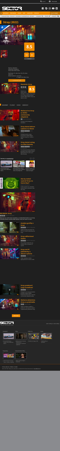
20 (18, 294)
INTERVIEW (18, 16)
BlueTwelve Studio (15, 70)
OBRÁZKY (25, 105)
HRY (24, 13)
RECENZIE (13, 13)
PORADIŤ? (54, 16)
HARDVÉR (29, 13)
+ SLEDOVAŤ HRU (16, 80)
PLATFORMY (54, 13)
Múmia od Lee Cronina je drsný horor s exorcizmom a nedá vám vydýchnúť (21, 343)
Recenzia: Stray (26, 84)
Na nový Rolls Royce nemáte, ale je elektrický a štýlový (8, 342)
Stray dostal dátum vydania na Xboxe (28, 128)
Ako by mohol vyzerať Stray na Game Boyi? (27, 181)
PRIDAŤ (46, 16)
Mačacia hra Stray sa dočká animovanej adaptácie (27, 114)
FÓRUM (36, 13)
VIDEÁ (19, 13)
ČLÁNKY (12, 105)
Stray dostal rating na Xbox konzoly (28, 143)
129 (34, 211)
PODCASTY (12, 16)
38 (18, 309)
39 (18, 151)
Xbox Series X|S (27, 146)
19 (18, 135)
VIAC (16, 316)
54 (18, 232)
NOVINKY (6, 13)
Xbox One (22, 146)
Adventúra (15, 68)
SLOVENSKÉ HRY (25, 16)
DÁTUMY (32, 16)
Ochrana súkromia (5, 366)
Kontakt (15, 366)
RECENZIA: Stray (6, 213)
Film (21, 119)
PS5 (1, 215)
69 (18, 245)
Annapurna (16, 69)
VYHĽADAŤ (38, 16)
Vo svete (26, 52)
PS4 (4, 215)
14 (18, 119)
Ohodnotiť (29, 58)
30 (18, 258)
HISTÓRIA (7, 16)
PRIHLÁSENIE (54, 1)
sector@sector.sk (37, 368)
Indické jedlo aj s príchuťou (44, 342)
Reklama (12, 366)
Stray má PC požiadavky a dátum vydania (26, 251)
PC (2, 215)
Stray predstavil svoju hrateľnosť (27, 286)
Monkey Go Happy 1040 (33, 341)
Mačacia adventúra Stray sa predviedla (28, 301)
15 (18, 187)
